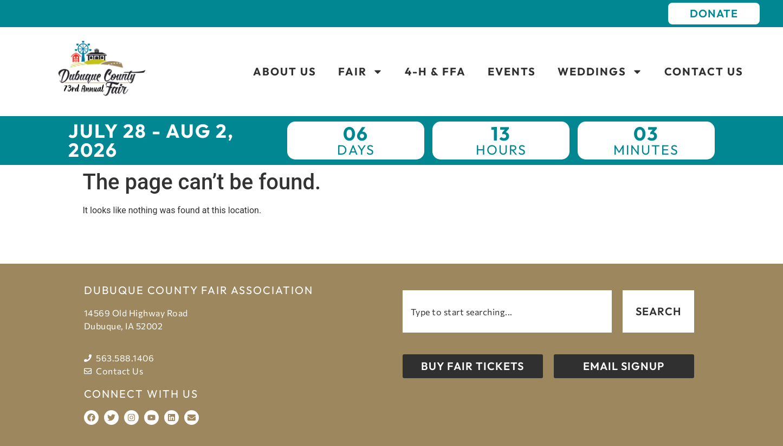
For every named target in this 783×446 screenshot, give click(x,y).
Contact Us (703, 71)
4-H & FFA (435, 71)
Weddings (600, 71)
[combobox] (507, 311)
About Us (284, 71)
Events (512, 71)
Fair (360, 71)
